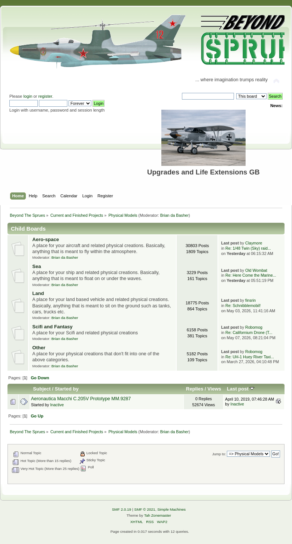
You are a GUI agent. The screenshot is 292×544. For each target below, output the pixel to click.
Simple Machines (171, 509)
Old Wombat (256, 270)
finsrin (250, 300)
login (27, 96)
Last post (241, 389)
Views (214, 389)
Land (38, 293)
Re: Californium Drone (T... (248, 332)
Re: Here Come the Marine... (250, 275)
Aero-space (45, 239)
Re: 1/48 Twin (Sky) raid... (248, 248)
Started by (67, 389)
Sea (36, 266)
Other (38, 347)
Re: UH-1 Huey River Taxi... (249, 357)
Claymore (253, 243)
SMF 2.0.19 (121, 509)
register (45, 96)
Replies (194, 389)
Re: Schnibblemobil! (243, 305)
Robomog (253, 327)
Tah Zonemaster (157, 515)
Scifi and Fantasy (52, 326)
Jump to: (219, 454)
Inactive (57, 404)
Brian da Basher (174, 215)
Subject (42, 389)
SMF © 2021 (144, 509)
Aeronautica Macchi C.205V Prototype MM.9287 (81, 398)
